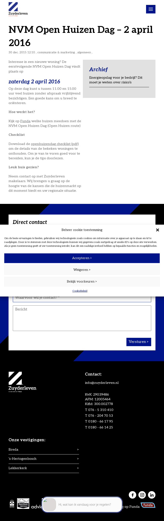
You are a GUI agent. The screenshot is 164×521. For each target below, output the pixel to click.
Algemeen (84, 52)
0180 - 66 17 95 (100, 421)
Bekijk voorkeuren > (82, 281)
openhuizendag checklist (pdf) (55, 144)
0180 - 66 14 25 (100, 427)
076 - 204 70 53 (100, 416)
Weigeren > (82, 270)
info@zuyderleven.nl (102, 383)
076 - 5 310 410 (100, 410)
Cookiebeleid (79, 291)
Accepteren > (82, 258)
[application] (82, 502)
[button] (157, 230)
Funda (25, 121)
